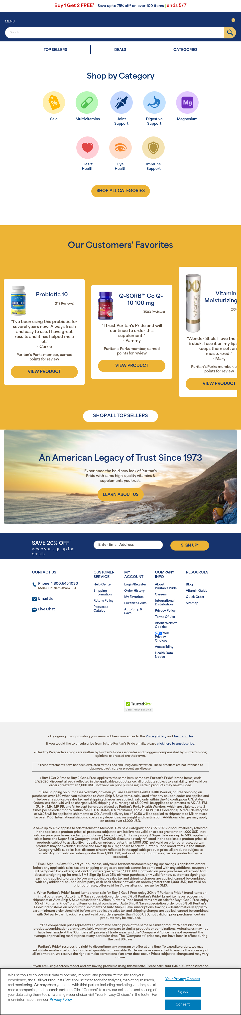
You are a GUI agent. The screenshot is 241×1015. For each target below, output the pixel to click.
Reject (182, 992)
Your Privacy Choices (162, 637)
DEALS (120, 50)
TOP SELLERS (55, 50)
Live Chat (46, 609)
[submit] (230, 32)
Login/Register (135, 584)
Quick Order (195, 597)
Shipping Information (103, 592)
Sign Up (190, 545)
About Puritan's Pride (166, 586)
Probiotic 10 (52, 295)
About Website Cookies (166, 625)
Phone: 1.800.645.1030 (58, 584)
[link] (100, 708)
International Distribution (164, 602)
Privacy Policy (165, 610)
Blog (189, 584)
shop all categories (121, 191)
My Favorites (133, 597)
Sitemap (192, 603)
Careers (161, 594)
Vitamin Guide (196, 590)
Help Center (103, 584)
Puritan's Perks (135, 603)
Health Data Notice (164, 655)
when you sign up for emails (53, 548)
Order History (134, 590)
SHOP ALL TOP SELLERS (120, 416)
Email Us (45, 599)
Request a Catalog (101, 609)
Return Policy (104, 600)
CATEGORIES (185, 50)
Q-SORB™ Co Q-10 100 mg (141, 300)
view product (44, 372)
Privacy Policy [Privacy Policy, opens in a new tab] (61, 1000)
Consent (183, 1004)
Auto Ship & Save (133, 611)
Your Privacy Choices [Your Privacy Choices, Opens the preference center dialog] (182, 979)
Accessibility (164, 647)
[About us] (121, 494)
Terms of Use (183, 736)
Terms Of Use (165, 617)
